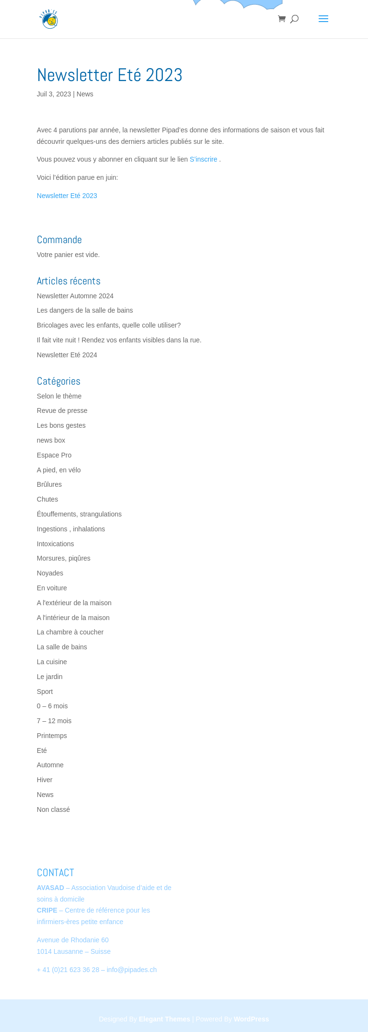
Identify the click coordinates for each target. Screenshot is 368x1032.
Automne (50, 765)
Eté (42, 750)
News (85, 94)
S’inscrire (204, 159)
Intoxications (55, 544)
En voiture (52, 588)
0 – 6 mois (52, 706)
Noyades (50, 573)
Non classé (53, 809)
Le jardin (50, 676)
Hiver (45, 780)
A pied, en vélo (59, 470)
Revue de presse (62, 410)
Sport (45, 691)
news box (51, 440)
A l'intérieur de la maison (73, 618)
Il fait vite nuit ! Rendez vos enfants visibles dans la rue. (119, 340)
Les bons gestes (61, 425)
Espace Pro (54, 455)
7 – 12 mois (54, 721)
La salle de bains (62, 647)
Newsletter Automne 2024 (75, 296)
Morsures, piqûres (64, 558)
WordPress (251, 1019)
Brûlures (49, 484)
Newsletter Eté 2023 (67, 195)
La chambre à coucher (70, 632)
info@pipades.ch (132, 969)
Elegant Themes (164, 1019)
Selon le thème (59, 396)
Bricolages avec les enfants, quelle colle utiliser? (109, 325)
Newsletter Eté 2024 (67, 355)
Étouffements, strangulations (79, 514)
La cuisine (52, 662)
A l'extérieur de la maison (74, 603)
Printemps (52, 735)
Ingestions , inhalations (71, 529)
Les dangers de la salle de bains (85, 310)
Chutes (47, 499)
